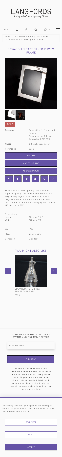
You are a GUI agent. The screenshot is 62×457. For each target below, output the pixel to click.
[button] (26, 30)
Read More (31, 422)
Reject (31, 435)
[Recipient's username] (31, 345)
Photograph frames (38, 36)
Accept (31, 447)
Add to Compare (31, 171)
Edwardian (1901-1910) (40, 139)
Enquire (31, 155)
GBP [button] (4, 30)
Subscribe (31, 359)
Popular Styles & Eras (40, 136)
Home (8, 36)
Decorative (19, 36)
